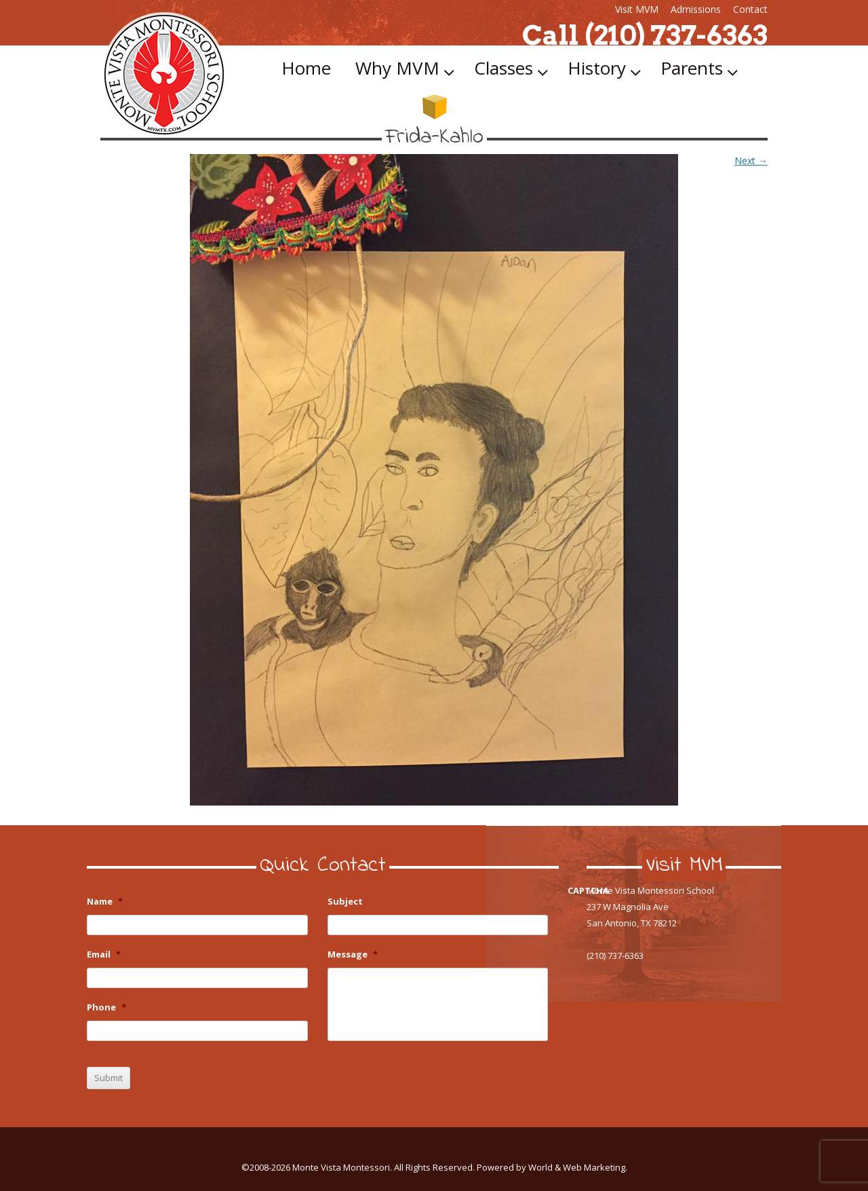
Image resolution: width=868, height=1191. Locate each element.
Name (105, 901)
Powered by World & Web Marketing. (552, 1167)
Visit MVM (636, 9)
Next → (751, 160)
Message (353, 954)
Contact (750, 9)
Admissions (696, 9)
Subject (345, 901)
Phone (106, 1007)
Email (104, 954)
